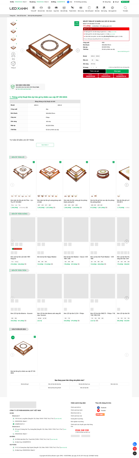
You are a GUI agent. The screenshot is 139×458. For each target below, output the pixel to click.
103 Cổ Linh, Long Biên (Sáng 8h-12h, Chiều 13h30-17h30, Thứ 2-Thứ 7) (38, 418)
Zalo (71, 2)
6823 (65, 205)
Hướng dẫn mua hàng (77, 418)
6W (91, 261)
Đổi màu (93, 63)
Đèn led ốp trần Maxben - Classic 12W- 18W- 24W (76, 257)
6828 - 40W (93, 205)
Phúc (12, 205)
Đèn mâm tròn (114, 384)
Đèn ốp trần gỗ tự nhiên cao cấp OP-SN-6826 (23, 372)
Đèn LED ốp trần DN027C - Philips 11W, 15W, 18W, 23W (102, 314)
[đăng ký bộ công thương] (75, 436)
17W (69, 318)
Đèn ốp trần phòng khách (35, 15)
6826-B (97, 56)
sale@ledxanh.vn (20, 424)
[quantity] (93, 67)
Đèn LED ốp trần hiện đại (54, 384)
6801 (50, 205)
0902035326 (21, 2)
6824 (73, 205)
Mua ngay (117, 71)
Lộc (16, 205)
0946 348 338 (82, 430)
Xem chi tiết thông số (123, 51)
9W (118, 318)
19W (128, 318)
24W (42, 261)
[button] (78, 50)
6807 (39, 205)
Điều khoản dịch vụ (76, 413)
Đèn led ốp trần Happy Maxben (46, 257)
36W (46, 261)
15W (95, 318)
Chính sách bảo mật (76, 416)
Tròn (12, 261)
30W (16, 318)
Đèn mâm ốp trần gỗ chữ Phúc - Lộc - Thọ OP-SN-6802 (22, 201)
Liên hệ (39, 321)
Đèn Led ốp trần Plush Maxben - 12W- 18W (102, 257)
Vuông (16, 261)
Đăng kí (117, 2)
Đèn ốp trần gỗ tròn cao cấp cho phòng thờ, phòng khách (102, 201)
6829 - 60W (99, 205)
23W (102, 318)
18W (39, 261)
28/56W (39, 318)
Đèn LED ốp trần (21, 15)
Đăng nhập (108, 2)
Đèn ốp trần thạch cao (84, 384)
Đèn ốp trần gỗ (18, 157)
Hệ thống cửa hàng (81, 2)
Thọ (19, 205)
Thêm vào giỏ (94, 71)
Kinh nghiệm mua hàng (77, 421)
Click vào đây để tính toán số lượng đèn (119, 67)
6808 (76, 205)
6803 (69, 205)
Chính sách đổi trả (76, 407)
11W (92, 318)
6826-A (92, 56)
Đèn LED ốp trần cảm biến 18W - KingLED (21, 257)
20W (12, 318)
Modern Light (55, 455)
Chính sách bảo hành (76, 410)
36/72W (44, 318)
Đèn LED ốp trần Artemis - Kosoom (21, 313)
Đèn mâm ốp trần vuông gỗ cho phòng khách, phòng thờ (75, 201)
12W (65, 261)
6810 (42, 205)
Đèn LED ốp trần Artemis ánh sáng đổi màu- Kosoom (49, 314)
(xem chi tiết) (113, 31)
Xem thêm (45, 145)
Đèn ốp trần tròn (19, 270)
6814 (119, 205)
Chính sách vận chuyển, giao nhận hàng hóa (82, 425)
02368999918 (61, 2)
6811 (46, 205)
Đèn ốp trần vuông (19, 214)
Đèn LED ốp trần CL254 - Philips (74, 313)
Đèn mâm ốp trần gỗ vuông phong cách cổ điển (49, 201)
